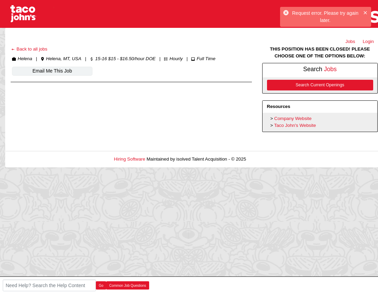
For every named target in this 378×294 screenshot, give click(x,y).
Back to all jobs (29, 49)
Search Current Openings (320, 85)
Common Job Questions (127, 285)
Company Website (293, 118)
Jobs (350, 41)
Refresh (266, 159)
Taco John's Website (295, 125)
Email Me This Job (52, 71)
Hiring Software (129, 159)
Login (368, 41)
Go (101, 285)
